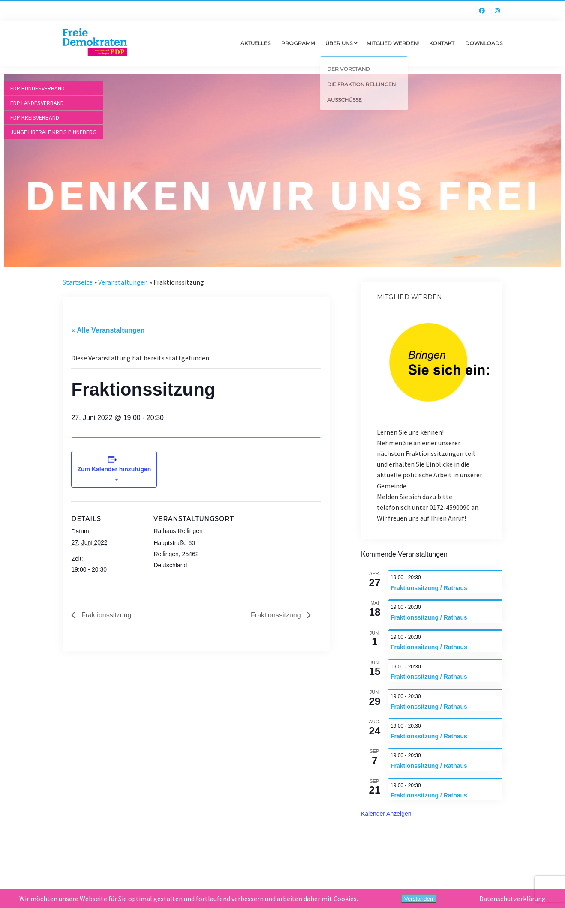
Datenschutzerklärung (512, 898)
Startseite (78, 282)
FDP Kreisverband (34, 117)
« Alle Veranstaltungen (107, 330)
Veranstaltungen (123, 282)
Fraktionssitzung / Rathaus (429, 587)
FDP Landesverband (37, 103)
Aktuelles (255, 43)
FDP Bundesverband (37, 88)
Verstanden (418, 899)
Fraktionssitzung (105, 615)
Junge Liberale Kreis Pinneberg (53, 132)
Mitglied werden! (393, 43)
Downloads (483, 43)
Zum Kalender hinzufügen (114, 469)
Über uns (338, 43)
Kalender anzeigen (386, 813)
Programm (298, 43)
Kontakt (441, 43)
